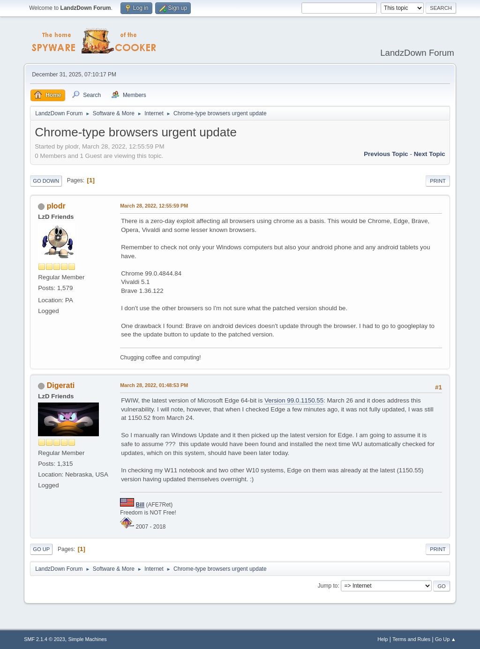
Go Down (46, 181)
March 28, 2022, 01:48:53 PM (154, 385)
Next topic (429, 153)
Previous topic (386, 153)
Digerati (61, 385)
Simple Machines (87, 639)
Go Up (41, 549)
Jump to (328, 585)
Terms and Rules (411, 639)
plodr (56, 206)
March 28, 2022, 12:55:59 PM (154, 206)
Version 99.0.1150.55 (293, 400)
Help (382, 639)
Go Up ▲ (445, 639)
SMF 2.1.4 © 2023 (44, 639)
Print (438, 181)
